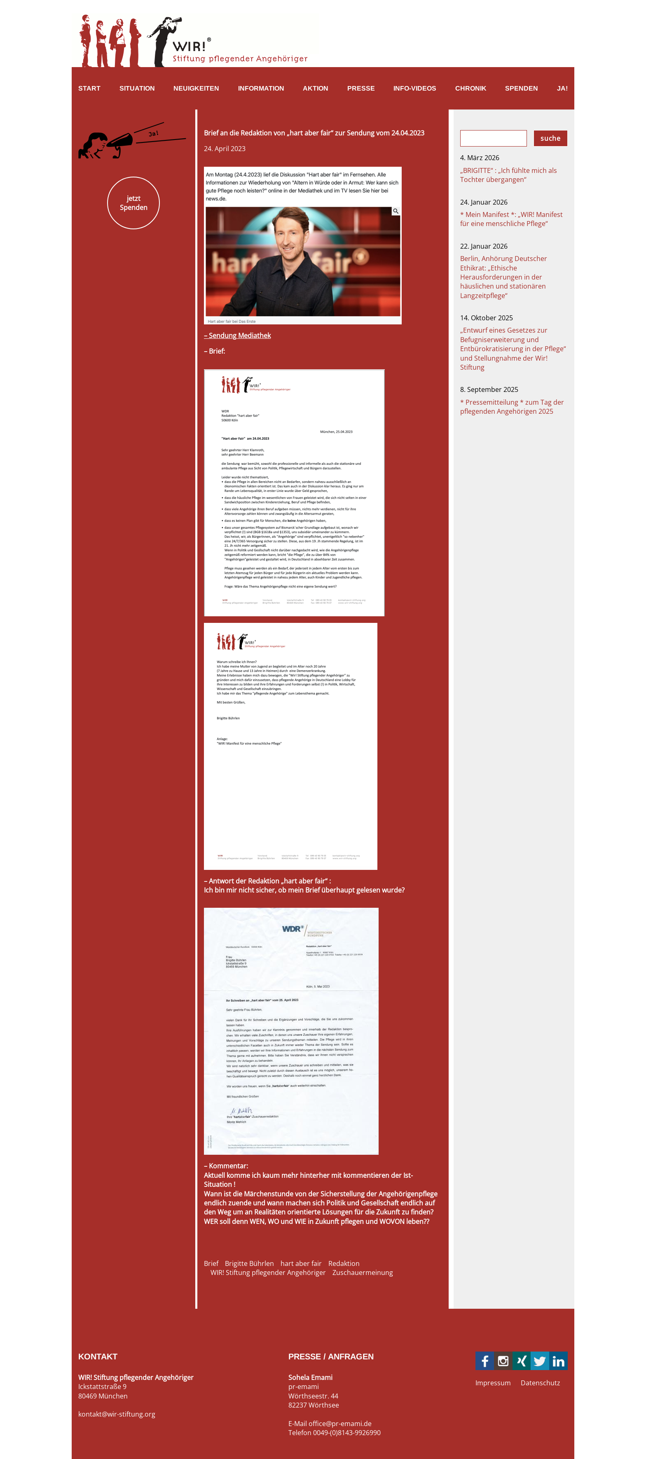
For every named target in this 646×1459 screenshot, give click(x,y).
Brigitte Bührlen (249, 1263)
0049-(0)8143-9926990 (347, 1432)
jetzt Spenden (133, 203)
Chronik (471, 88)
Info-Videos (414, 88)
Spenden (521, 88)
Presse (361, 88)
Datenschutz (540, 1382)
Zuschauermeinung (362, 1272)
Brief (211, 1263)
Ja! (562, 88)
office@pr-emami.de (340, 1423)
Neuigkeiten (196, 88)
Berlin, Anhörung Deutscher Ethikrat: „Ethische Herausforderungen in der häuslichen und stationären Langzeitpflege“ (503, 277)
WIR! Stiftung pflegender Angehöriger (268, 1272)
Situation (137, 88)
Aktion (315, 88)
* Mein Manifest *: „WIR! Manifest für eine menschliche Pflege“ (511, 219)
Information (261, 88)
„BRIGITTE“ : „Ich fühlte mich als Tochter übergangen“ (508, 175)
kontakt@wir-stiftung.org (116, 1414)
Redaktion (344, 1263)
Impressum (493, 1382)
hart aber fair (301, 1263)
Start (89, 88)
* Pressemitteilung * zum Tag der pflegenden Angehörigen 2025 (512, 407)
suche (551, 138)
